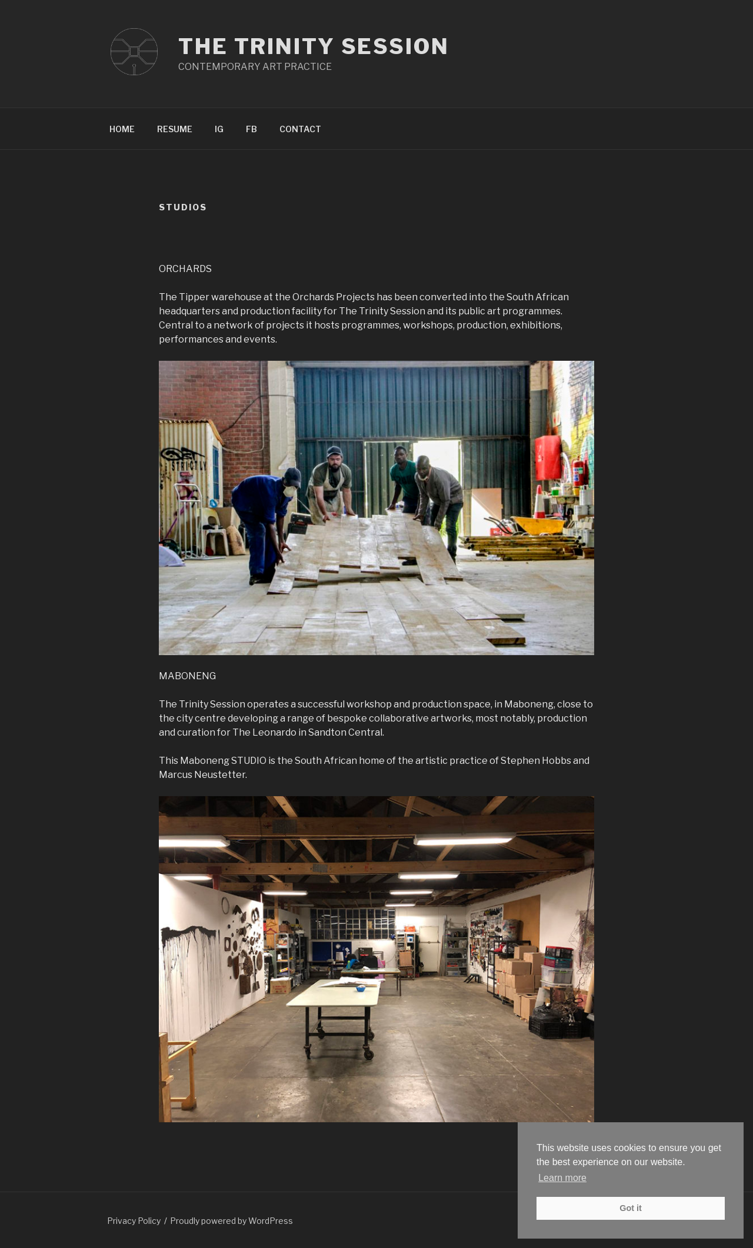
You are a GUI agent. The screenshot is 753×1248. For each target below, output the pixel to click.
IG (219, 129)
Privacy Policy (134, 1221)
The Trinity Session (313, 46)
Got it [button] (630, 1208)
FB (251, 129)
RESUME (174, 129)
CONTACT (300, 129)
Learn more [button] (562, 1178)
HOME (122, 129)
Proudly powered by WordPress (231, 1221)
